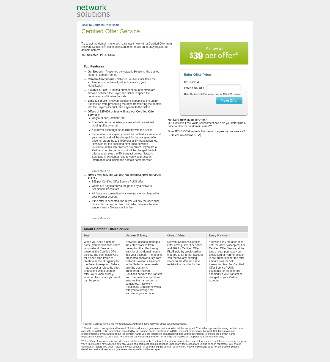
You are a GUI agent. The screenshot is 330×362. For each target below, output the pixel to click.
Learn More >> (101, 170)
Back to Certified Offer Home (100, 25)
